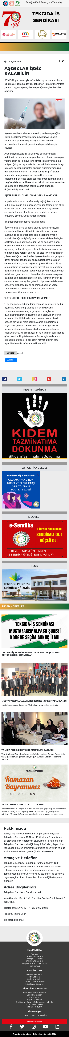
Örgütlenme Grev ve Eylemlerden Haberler (34, 1002)
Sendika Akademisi (34, 974)
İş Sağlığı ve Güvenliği (34, 984)
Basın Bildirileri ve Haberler (34, 992)
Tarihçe (34, 954)
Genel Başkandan (34, 995)
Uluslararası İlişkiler (34, 1004)
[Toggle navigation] (11, 47)
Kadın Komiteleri (34, 979)
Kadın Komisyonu (34, 1007)
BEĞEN (11, 360)
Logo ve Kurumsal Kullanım (34, 963)
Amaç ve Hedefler (34, 959)
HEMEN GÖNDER (34, 1021)
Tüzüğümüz (34, 966)
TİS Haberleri (34, 997)
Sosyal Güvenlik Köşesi (35, 981)
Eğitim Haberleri (34, 1000)
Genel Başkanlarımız (35, 956)
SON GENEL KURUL (34, 961)
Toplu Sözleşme (34, 977)
